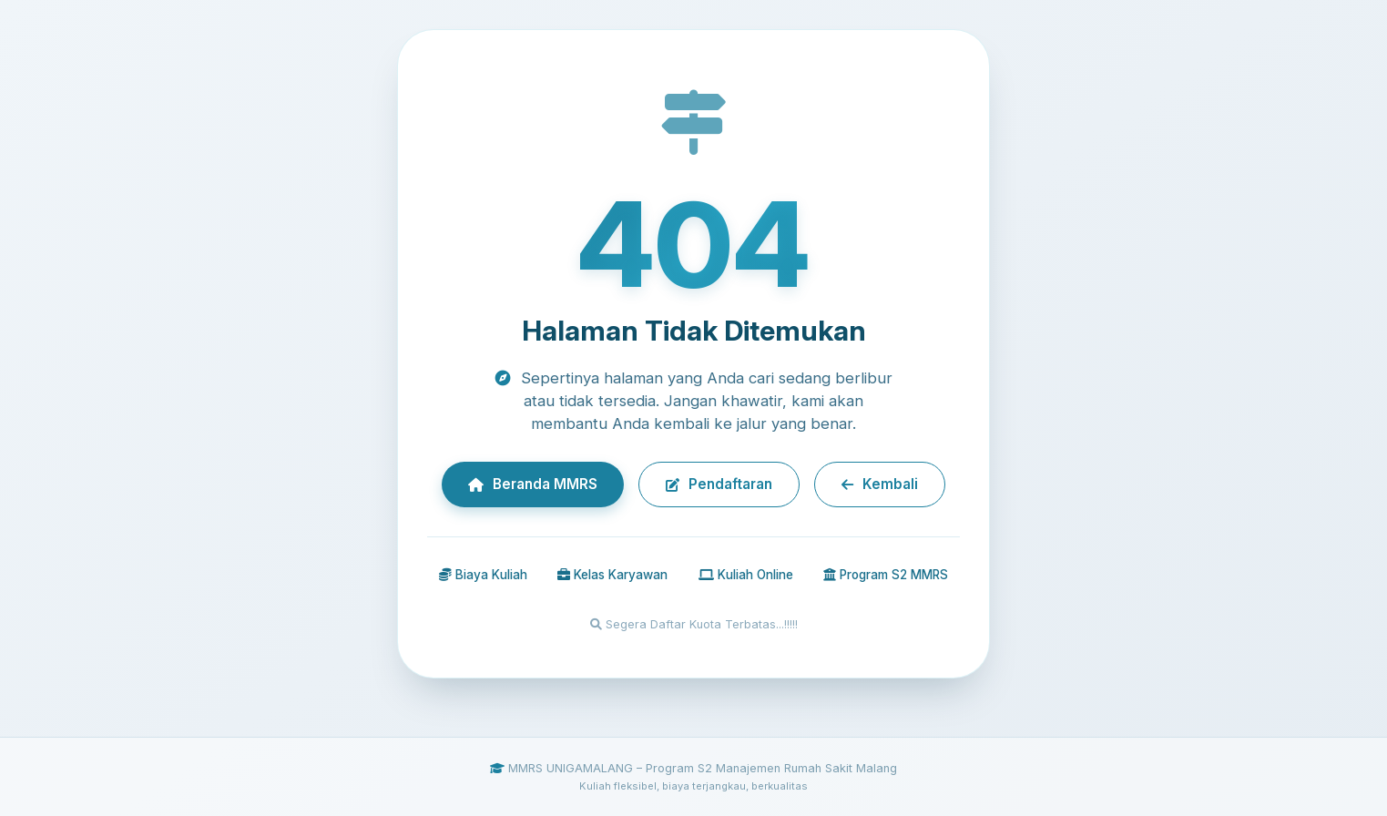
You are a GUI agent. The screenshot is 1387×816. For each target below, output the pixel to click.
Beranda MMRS (532, 484)
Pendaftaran (719, 484)
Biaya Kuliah (483, 574)
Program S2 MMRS (885, 574)
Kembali (879, 484)
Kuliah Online (746, 574)
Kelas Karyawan (612, 574)
